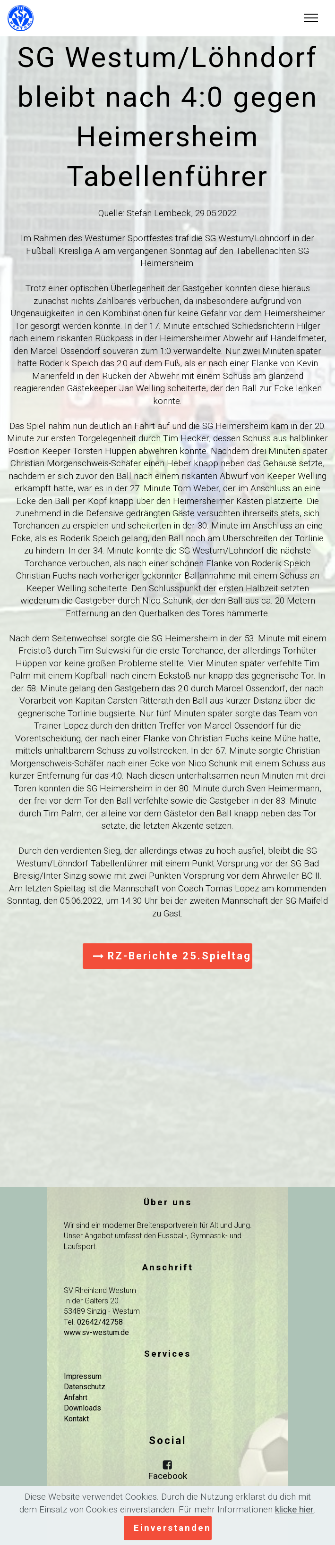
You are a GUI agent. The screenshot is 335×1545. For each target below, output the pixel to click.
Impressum (83, 1376)
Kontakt (76, 1418)
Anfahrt (75, 1397)
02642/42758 (100, 1322)
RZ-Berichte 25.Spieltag (172, 956)
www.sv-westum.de (96, 1332)
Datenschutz (84, 1386)
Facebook (167, 1475)
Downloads (82, 1407)
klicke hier (294, 1509)
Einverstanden (172, 1527)
